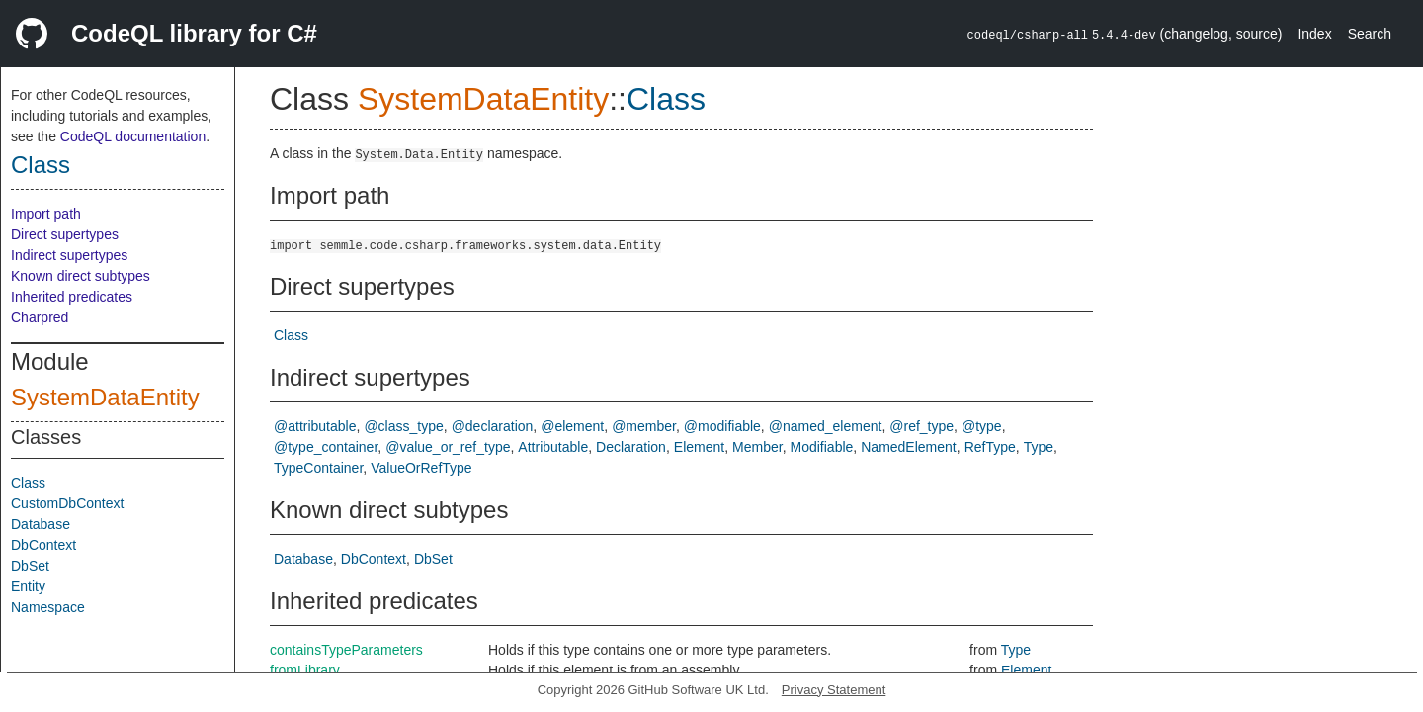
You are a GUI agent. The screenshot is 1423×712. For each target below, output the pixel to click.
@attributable (315, 426)
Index (1314, 34)
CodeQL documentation (133, 136)
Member (757, 447)
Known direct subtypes (80, 276)
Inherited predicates (71, 297)
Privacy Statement (834, 689)
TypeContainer (318, 468)
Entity (28, 586)
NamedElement (909, 447)
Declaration (631, 447)
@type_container (325, 447)
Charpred (39, 317)
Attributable (553, 447)
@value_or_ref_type (447, 447)
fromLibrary (305, 670)
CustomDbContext (67, 503)
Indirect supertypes (69, 255)
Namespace (48, 607)
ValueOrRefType (421, 468)
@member (644, 426)
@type (982, 426)
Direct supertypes (65, 234)
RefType (990, 447)
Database (40, 524)
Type (1038, 447)
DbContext (43, 545)
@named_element (825, 426)
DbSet (30, 566)
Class (40, 164)
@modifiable (722, 426)
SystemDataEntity (105, 397)
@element (572, 426)
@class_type (403, 426)
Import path (46, 214)
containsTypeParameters (346, 650)
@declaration (493, 426)
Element (699, 447)
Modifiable (822, 447)
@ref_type (921, 426)
